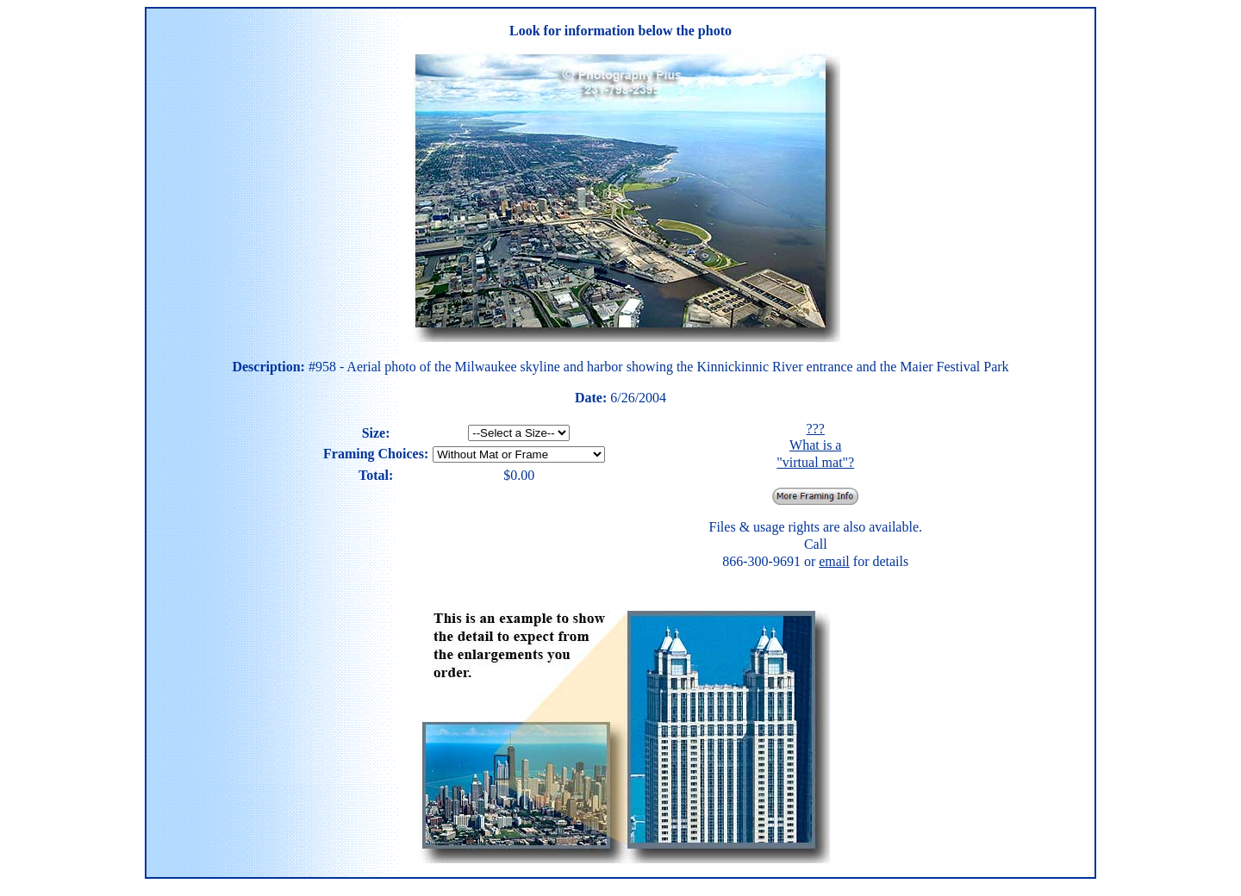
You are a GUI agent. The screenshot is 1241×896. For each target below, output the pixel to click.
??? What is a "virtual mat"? (815, 445)
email (834, 561)
